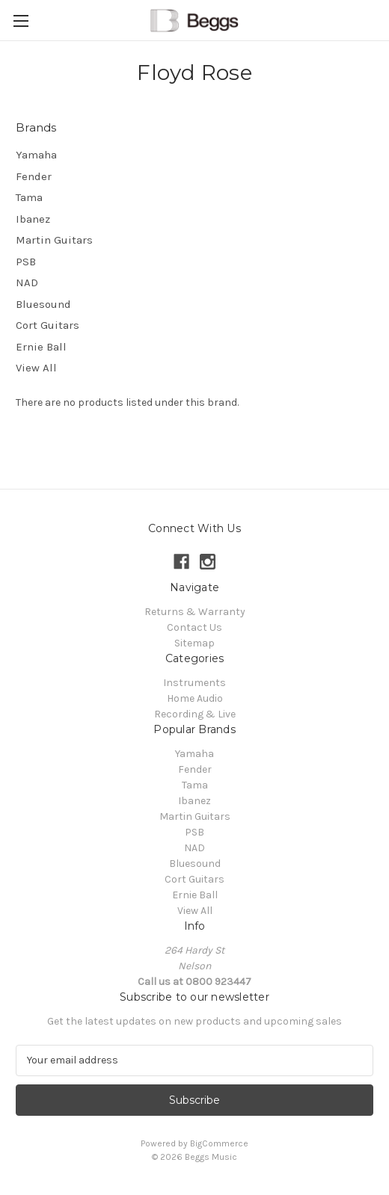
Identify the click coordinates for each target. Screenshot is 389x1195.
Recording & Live (195, 714)
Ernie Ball (41, 346)
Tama (29, 197)
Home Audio (195, 698)
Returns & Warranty (194, 611)
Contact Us (194, 627)
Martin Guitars (54, 240)
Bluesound (43, 304)
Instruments (194, 682)
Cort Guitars (47, 325)
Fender (34, 176)
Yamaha (36, 154)
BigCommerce (219, 1143)
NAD (27, 282)
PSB (26, 261)
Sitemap (194, 643)
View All (36, 367)
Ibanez (33, 219)
